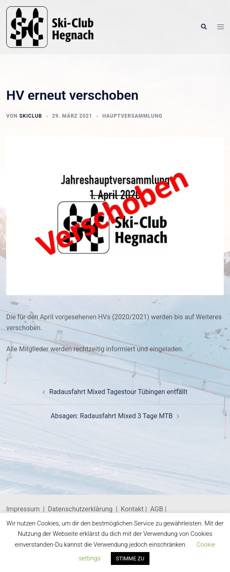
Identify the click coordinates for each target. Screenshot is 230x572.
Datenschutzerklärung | (84, 509)
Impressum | (27, 509)
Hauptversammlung (132, 116)
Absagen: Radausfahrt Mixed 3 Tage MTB (112, 416)
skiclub (30, 116)
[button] (203, 27)
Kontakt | (134, 509)
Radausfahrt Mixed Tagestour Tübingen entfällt (118, 392)
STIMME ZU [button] (130, 558)
